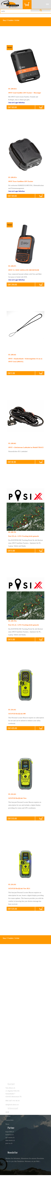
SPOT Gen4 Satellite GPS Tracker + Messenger (24, 93)
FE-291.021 (12, 794)
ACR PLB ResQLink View (17, 798)
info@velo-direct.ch (12, 1105)
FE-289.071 (12, 266)
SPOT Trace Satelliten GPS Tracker (20, 181)
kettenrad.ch (9, 1134)
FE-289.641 (12, 355)
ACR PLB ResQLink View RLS (19, 888)
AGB (7, 1112)
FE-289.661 (12, 443)
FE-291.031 (12, 884)
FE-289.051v (12, 177)
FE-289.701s (12, 621)
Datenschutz (9, 1120)
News (7, 1124)
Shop (4, 20)
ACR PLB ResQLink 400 (17, 714)
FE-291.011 (12, 710)
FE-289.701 (12, 532)
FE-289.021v (12, 89)
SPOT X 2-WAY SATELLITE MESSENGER (23, 270)
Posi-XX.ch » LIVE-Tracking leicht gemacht (23, 536)
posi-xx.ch (9, 1143)
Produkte (10, 20)
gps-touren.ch (10, 1137)
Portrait (8, 1116)
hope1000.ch (10, 1132)
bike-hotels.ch (10, 1140)
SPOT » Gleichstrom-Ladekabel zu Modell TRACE (26, 447)
